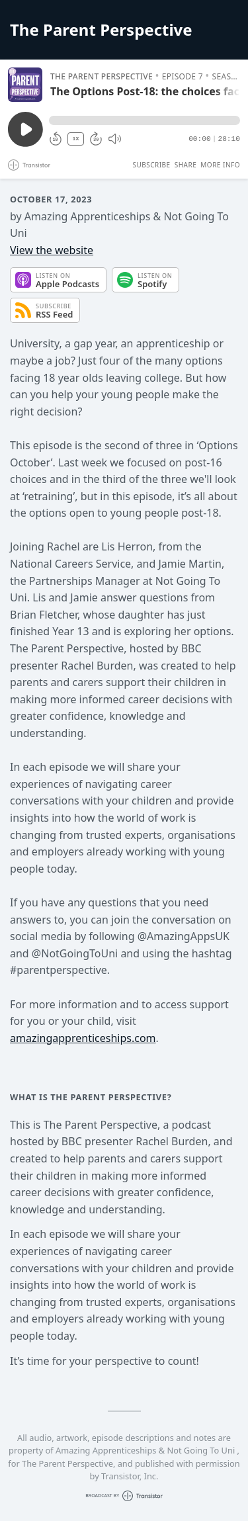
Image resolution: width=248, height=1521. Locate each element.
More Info (220, 164)
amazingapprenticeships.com (83, 1038)
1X (76, 139)
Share (186, 164)
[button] (144, 120)
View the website (51, 250)
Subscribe (151, 164)
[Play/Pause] (25, 84)
